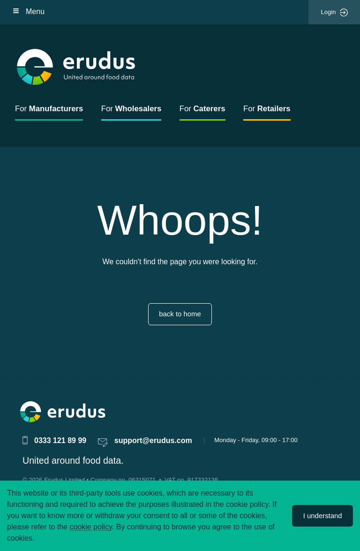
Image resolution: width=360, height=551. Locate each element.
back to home (180, 314)
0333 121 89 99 (60, 440)
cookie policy (90, 527)
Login (334, 12)
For (49, 108)
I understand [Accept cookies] (322, 516)
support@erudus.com (153, 440)
